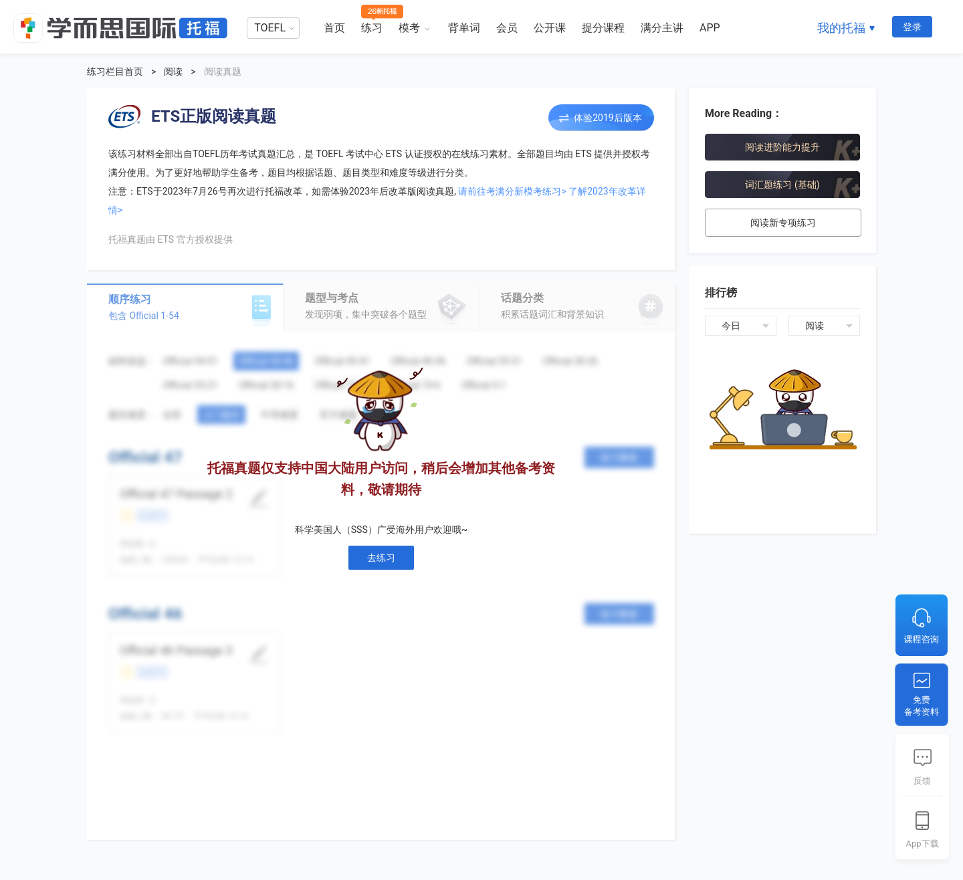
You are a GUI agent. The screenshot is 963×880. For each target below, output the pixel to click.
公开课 (550, 27)
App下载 (921, 844)
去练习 (381, 557)
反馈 (922, 781)
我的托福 (841, 28)
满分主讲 (662, 27)
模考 (409, 27)
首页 (334, 27)
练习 (372, 27)
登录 (912, 26)
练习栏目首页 (115, 71)
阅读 (173, 71)
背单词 (464, 27)
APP (710, 27)
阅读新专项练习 (783, 222)
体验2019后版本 (607, 117)
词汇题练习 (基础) (782, 184)
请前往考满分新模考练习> (512, 191)
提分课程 (603, 27)
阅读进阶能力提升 (782, 147)
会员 (507, 27)
